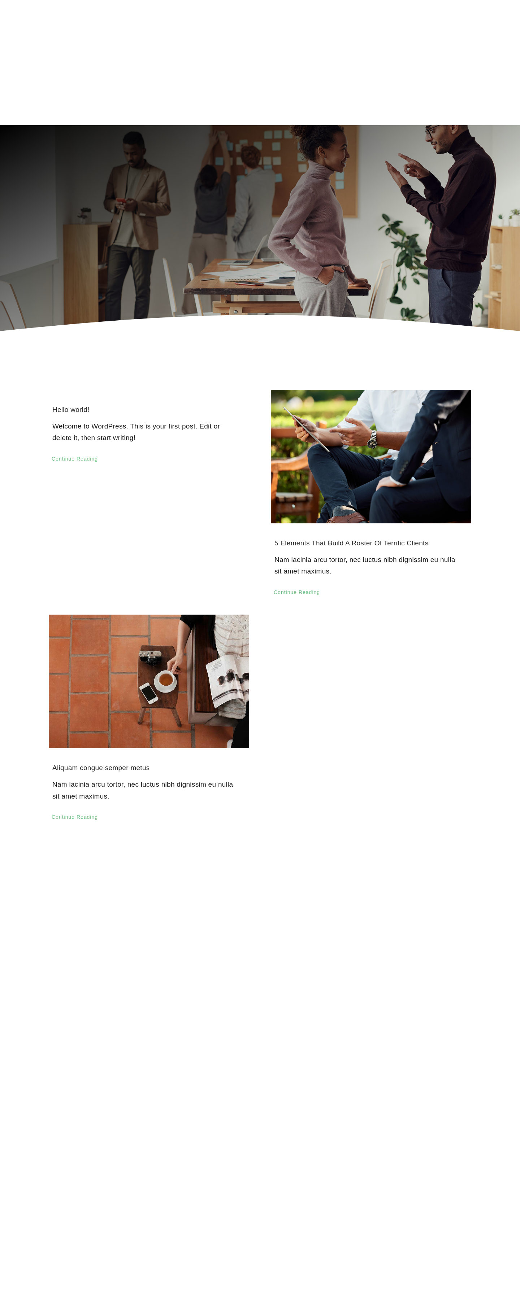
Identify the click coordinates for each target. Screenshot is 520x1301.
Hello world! (71, 409)
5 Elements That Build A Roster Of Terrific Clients (351, 543)
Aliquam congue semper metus (101, 768)
